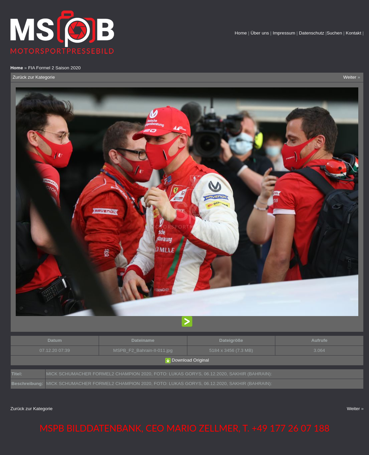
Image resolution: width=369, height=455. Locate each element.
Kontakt (353, 32)
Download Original (190, 360)
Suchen (334, 32)
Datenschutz (312, 32)
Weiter (349, 77)
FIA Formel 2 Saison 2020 (54, 67)
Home (241, 32)
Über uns (260, 32)
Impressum (284, 32)
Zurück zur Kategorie (34, 77)
